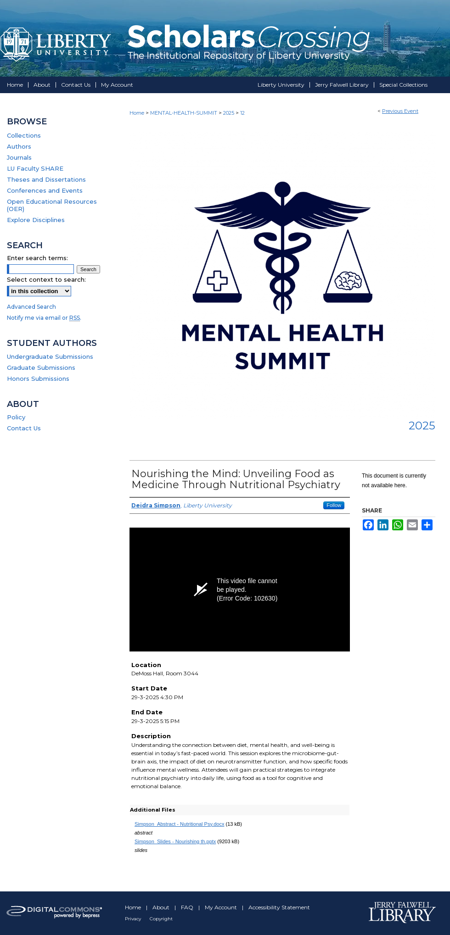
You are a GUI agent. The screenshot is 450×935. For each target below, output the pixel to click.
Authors (19, 146)
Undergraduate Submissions (50, 356)
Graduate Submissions (41, 367)
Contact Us (24, 428)
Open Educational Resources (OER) (52, 205)
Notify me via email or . (44, 317)
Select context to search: (46, 279)
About (161, 907)
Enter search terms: (37, 258)
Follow (333, 505)
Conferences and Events (45, 190)
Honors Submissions (38, 378)
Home (136, 113)
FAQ (188, 907)
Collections (24, 135)
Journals (19, 157)
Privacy (133, 919)
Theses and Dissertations (46, 179)
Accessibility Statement (279, 907)
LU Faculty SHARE (35, 168)
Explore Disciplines (36, 219)
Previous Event (400, 111)
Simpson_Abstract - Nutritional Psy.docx (179, 824)
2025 (229, 113)
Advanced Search (31, 306)
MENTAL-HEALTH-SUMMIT (184, 113)
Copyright (161, 919)
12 (242, 113)
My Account (221, 907)
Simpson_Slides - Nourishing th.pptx (175, 841)
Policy (16, 417)
